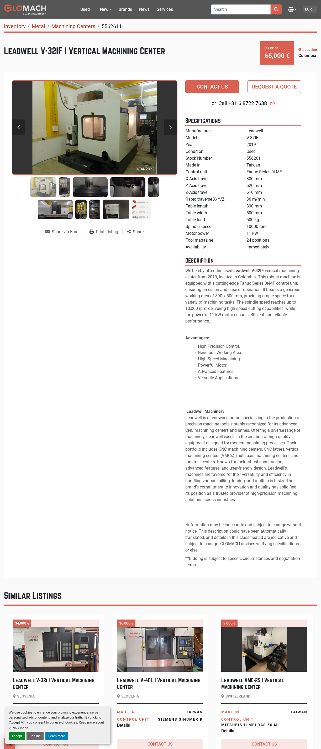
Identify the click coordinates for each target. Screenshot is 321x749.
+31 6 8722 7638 (247, 103)
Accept (17, 736)
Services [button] (165, 9)
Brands (125, 9)
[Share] (135, 231)
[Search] (241, 9)
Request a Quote (274, 87)
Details (123, 725)
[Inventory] (14, 26)
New (104, 9)
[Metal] (38, 26)
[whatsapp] (272, 103)
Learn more (56, 736)
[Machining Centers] (73, 26)
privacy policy (18, 727)
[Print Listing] (106, 231)
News (144, 9)
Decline (35, 736)
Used (85, 9)
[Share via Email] (65, 231)
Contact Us (212, 87)
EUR (308, 9)
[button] (86, 9)
